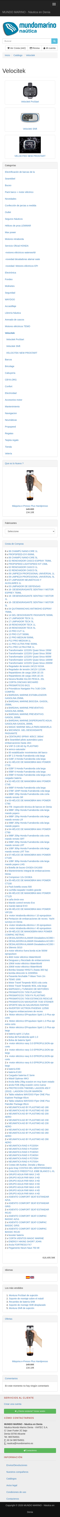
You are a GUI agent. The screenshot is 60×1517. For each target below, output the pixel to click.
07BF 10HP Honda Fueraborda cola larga (29, 791)
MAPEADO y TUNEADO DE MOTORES (29, 989)
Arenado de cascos (14, 319)
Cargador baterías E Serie (22, 1075)
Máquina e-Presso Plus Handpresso (30, 506)
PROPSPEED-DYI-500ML (22, 554)
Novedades (10, 199)
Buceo (8, 185)
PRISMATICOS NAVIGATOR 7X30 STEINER (31, 1002)
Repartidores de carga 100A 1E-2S (26, 672)
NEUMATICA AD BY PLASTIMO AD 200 (29, 1110)
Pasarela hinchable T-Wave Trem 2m (27, 976)
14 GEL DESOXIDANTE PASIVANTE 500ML (31, 615)
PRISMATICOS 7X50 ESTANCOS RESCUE (30, 998)
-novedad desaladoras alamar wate (22, 259)
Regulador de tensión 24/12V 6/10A (26, 666)
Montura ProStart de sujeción (23, 1295)
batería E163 (15, 1072)
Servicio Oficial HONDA (16, 245)
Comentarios (11, 1378)
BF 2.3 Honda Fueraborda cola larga (27, 755)
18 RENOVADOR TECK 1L (22, 624)
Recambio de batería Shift (22, 1301)
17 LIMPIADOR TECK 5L (21, 621)
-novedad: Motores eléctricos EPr (21, 266)
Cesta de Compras (14, 544)
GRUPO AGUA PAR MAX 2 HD (24, 1174)
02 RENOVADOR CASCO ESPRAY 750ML (30, 560)
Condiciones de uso (16, 1492)
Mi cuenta (50, 48)
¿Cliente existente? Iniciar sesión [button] (30, 1411)
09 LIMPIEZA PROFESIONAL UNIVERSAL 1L (32, 573)
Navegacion (11, 413)
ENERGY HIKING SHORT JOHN (25, 1241)
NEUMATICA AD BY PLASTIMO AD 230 (29, 1120)
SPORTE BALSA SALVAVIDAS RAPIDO (29, 1005)
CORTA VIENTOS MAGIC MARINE (26, 1238)
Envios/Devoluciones (16, 1465)
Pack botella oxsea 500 (20, 886)
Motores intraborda (14, 239)
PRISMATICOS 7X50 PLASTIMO (25, 992)
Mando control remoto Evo (22, 902)
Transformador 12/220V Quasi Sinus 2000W (30, 663)
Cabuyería (10, 373)
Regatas (9, 433)
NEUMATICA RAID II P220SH (23, 1145)
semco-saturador (17, 749)
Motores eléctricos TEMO (17, 326)
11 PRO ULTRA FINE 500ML (23, 644)
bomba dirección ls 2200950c (23, 973)
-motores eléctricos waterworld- (20, 252)
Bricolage (9, 366)
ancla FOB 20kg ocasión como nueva (27, 1085)
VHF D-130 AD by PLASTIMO (23, 746)
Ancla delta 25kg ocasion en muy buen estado (31, 1081)
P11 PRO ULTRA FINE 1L (22, 647)
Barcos (8, 359)
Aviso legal (11, 1485)
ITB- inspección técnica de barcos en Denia (30, 807)
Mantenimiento (12, 406)
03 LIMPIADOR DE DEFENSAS (24, 586)
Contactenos (12, 1499)
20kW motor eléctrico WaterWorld (25, 966)
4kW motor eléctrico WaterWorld (25, 957)
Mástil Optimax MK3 (19, 1078)
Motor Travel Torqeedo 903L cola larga (28, 986)
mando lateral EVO (18, 906)
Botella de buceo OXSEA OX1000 (25, 867)
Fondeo (8, 279)
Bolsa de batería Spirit (20, 1040)
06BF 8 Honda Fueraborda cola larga (27, 787)
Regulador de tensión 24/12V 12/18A (27, 669)
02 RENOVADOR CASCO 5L (23, 570)
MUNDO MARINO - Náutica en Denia (26, 12)
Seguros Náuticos (14, 219)
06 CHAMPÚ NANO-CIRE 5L (23, 557)
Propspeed (10, 426)
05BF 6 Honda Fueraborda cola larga (27, 771)
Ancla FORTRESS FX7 (20, 1244)
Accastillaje (10, 306)
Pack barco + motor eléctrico (19, 192)
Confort (8, 386)
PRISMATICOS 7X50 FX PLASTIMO (27, 995)
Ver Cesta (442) (16, 48)
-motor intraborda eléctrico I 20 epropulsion (30, 925)
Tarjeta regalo (12, 440)
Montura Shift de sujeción (21, 1308)
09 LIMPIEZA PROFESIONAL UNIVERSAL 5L (32, 576)
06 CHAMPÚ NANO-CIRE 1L (23, 551)
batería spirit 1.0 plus (19, 1033)
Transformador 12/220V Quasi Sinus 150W (29, 650)
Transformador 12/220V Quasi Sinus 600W (29, 656)
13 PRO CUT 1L (17, 631)
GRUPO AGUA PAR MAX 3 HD (24, 1177)
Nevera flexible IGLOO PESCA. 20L (26, 679)
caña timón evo (16, 899)
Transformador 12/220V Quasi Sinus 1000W (30, 660)
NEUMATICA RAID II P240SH (23, 1152)
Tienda (8, 447)
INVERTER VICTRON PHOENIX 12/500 (29, 1008)
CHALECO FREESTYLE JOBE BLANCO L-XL (32, 1171)
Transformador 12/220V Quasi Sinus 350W (29, 653)
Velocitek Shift (12, 346)
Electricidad (10, 393)
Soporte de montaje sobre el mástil (26, 1298)
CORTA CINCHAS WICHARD (23, 682)
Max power (10, 232)
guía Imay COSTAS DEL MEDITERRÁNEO (30, 1168)
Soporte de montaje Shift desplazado (27, 1305)
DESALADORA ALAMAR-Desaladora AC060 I (31, 938)
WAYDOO (10, 299)
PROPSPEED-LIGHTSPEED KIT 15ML (28, 564)
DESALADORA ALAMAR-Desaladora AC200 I (31, 944)
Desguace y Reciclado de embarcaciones (29, 960)
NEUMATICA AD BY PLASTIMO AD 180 (29, 1107)
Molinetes (10, 286)
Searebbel (10, 178)
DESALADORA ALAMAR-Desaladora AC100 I (31, 941)
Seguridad (10, 292)
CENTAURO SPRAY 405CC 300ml (26, 736)
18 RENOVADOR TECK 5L (22, 628)
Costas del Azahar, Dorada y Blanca (26, 1165)
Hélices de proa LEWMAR (18, 225)
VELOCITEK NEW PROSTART (21, 353)
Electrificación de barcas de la (20, 172)
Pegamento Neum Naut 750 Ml (24, 1248)
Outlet (8, 212)
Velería (8, 453)
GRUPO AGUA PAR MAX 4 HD (24, 1187)
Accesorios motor (13, 400)
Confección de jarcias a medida (20, 205)
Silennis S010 (15, 947)
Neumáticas (11, 420)
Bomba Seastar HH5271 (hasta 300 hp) (28, 970)
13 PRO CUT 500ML (19, 634)
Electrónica (10, 272)
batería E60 (14, 1069)
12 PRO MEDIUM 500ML (21, 637)
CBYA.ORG (11, 379)
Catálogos (11, 1478)
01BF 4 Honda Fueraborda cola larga (27, 759)
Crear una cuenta (12, 1404)
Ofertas (8, 1319)
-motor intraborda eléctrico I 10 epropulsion (30, 915)
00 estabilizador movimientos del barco (28, 752)
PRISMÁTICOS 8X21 (19, 685)
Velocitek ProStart (14, 339)
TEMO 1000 (14, 979)
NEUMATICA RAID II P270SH (23, 1158)
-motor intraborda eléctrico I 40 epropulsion (30, 928)
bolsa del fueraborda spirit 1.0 (23, 1037)
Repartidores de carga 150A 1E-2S (26, 676)
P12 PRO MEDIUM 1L (20, 640)
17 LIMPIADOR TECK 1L (21, 618)
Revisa (35, 48)
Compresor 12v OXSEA (20, 877)
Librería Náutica (13, 313)
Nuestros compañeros (17, 1472)
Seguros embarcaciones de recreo (26, 1011)
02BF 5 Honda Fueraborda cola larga (27, 768)
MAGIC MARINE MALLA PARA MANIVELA (30, 727)
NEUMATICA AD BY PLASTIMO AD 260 (29, 1129)
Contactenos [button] (30, 1450)
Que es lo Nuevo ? (14, 463)
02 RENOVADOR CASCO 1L (23, 567)
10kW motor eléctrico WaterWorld (25, 963)
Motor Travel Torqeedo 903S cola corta (28, 982)
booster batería (16, 1235)
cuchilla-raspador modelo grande (25, 890)
